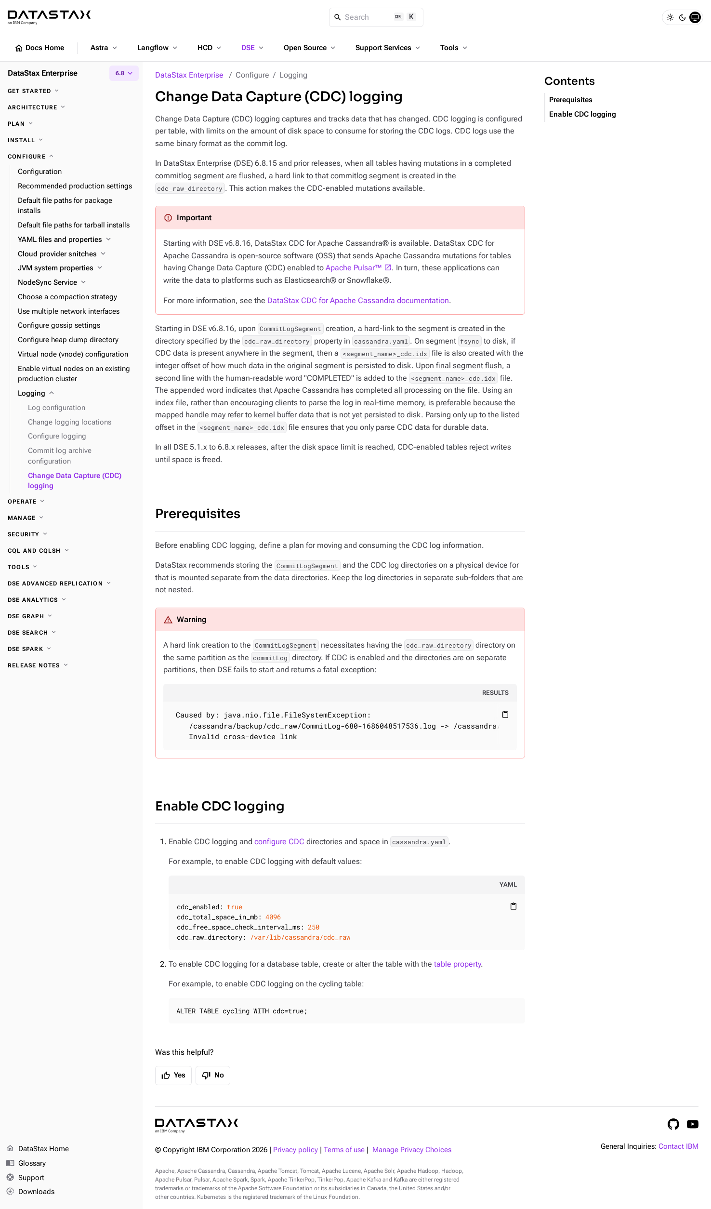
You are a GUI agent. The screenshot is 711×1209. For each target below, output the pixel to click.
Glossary (26, 1163)
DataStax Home (37, 1149)
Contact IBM (678, 1147)
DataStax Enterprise (189, 75)
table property (457, 964)
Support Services (389, 47)
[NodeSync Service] (76, 283)
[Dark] (682, 17)
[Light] (670, 17)
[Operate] (71, 501)
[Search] (376, 17)
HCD (210, 47)
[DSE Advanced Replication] (71, 583)
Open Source (310, 47)
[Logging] (76, 393)
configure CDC (279, 841)
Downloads (30, 1192)
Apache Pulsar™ (354, 267)
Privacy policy (295, 1150)
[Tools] (71, 567)
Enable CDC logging (220, 806)
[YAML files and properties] (76, 240)
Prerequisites (197, 514)
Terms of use (344, 1150)
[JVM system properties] (76, 268)
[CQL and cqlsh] (71, 551)
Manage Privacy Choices (411, 1150)
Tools (454, 47)
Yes (173, 1075)
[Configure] (71, 156)
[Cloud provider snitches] (76, 254)
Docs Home (39, 48)
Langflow (158, 47)
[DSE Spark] (71, 649)
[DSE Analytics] (71, 600)
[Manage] (71, 518)
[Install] (71, 140)
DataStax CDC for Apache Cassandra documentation (358, 300)
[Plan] (71, 124)
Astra (105, 47)
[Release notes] (71, 665)
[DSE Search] (71, 632)
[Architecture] (71, 107)
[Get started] (71, 91)
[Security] (71, 534)
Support (25, 1178)
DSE (253, 47)
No (213, 1075)
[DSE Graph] (71, 616)
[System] (695, 17)
